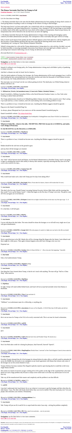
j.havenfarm (25, 308)
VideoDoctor (24, 132)
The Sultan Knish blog (25, 113)
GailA (23, 337)
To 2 (18, 153)
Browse (3, 3)
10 (1, 250)
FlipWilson (25, 279)
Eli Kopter (24, 199)
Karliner (24, 250)
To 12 (18, 296)
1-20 (5, 63)
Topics (62, 3)
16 (1, 337)
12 (1, 279)
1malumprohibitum (27, 397)
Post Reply (4, 88)
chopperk (24, 263)
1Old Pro (23, 214)
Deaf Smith (24, 182)
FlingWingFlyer (26, 350)
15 (1, 323)
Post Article (68, 3)
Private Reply (12, 88)
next (12, 63)
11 (1, 263)
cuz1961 (23, 152)
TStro (23, 294)
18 (1, 380)
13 (1, 294)
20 (1, 411)
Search (7, 3)
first (2, 63)
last (15, 63)
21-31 (8, 63)
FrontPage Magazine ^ (7, 12)
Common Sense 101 (26, 169)
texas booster (24, 86)
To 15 (18, 399)
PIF (23, 411)
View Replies (20, 88)
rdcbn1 (24, 380)
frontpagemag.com (20, 53)
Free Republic (4, 1)
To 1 (18, 118)
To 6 (18, 265)
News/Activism (67, 1)
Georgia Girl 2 (25, 230)
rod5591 (24, 323)
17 (1, 350)
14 (1, 308)
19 (1, 397)
